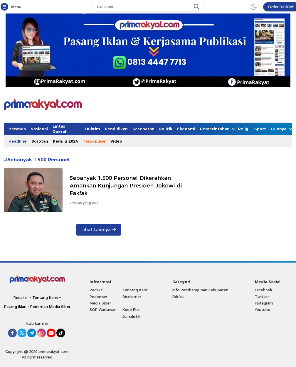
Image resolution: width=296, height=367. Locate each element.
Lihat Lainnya (98, 229)
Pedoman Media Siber (50, 307)
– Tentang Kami (43, 297)
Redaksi (20, 297)
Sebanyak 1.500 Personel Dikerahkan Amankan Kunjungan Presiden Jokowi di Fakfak (126, 186)
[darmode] (253, 6)
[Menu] (6, 7)
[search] (197, 7)
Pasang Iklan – (17, 307)
